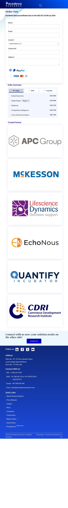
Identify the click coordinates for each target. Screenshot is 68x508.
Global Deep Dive (17, 96)
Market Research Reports (15, 396)
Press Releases (12, 400)
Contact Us (34, 341)
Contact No (12, 48)
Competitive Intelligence (20, 110)
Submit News (11, 423)
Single (16, 90)
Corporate (48, 90)
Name (10, 23)
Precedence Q (15, 426)
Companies (10, 411)
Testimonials (11, 415)
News (8, 407)
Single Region (20, 101)
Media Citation (11, 419)
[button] (60, 4)
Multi (31, 90)
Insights (9, 404)
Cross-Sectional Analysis (20, 115)
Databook (14, 105)
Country (11, 40)
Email (10, 31)
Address (11, 57)
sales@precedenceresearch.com (23, 388)
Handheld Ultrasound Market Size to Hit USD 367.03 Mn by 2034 (30, 16)
